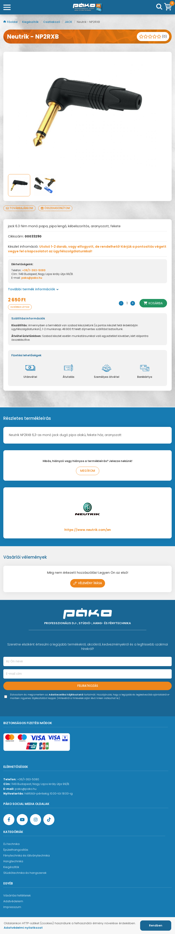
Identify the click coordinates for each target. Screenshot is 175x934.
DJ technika (11, 844)
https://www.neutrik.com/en (87, 530)
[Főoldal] (87, 7)
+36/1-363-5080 (34, 270)
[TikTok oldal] (48, 819)
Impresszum (12, 907)
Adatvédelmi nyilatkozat (23, 928)
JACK (69, 22)
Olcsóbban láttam (19, 307)
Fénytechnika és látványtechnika (26, 855)
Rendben (155, 925)
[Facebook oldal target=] (8, 819)
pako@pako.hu (31, 278)
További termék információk (33, 289)
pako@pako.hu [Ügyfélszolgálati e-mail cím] (25, 789)
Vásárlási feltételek (17, 895)
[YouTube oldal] (22, 819)
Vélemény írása (87, 583)
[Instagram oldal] (35, 819)
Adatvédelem (13, 901)
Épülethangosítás (15, 850)
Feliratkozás (87, 686)
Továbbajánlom (19, 208)
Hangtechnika (13, 861)
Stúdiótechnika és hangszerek (24, 873)
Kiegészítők (30, 22)
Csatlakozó (52, 22)
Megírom (87, 471)
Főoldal (10, 22)
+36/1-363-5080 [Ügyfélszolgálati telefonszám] (28, 779)
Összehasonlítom (55, 208)
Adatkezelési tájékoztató (66, 694)
